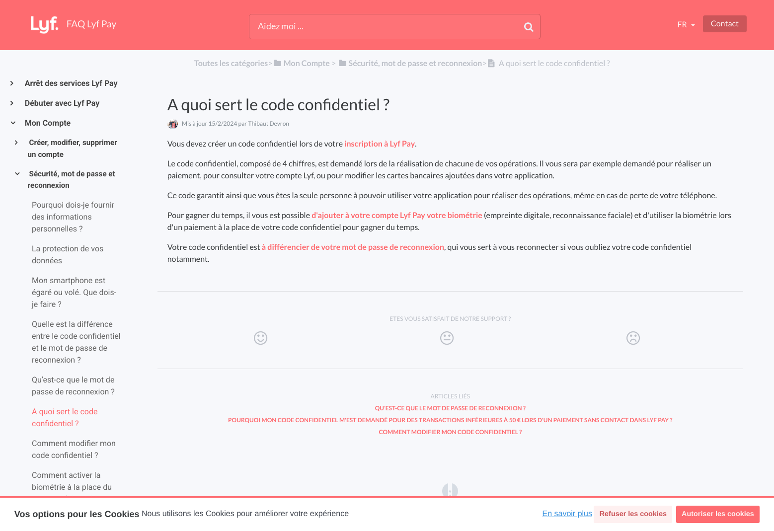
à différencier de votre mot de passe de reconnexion (353, 247)
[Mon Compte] (300, 63)
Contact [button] (725, 23)
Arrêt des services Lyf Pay (71, 83)
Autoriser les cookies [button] (718, 514)
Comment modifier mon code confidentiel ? (450, 432)
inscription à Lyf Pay (379, 144)
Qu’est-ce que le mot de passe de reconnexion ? (450, 408)
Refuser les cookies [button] (633, 514)
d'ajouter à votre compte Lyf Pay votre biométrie (396, 215)
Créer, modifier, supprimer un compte (72, 148)
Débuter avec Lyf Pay (61, 103)
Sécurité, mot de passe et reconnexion (71, 179)
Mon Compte (47, 123)
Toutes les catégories (231, 63)
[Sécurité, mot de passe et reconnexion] (409, 63)
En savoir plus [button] (567, 514)
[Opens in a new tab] (450, 490)
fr (682, 24)
